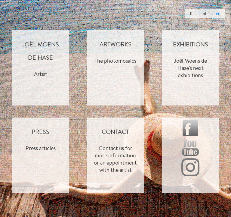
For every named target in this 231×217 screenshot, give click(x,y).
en (218, 13)
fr (191, 13)
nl (204, 13)
